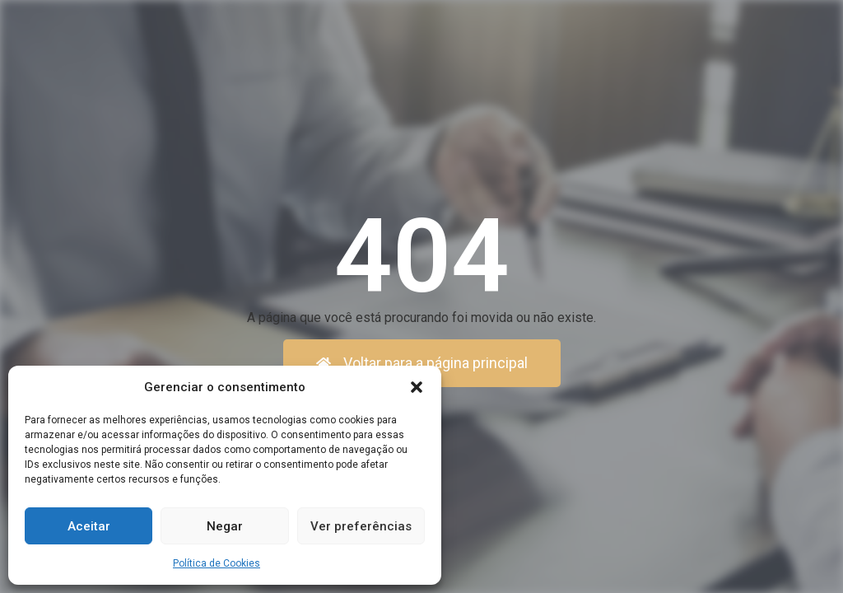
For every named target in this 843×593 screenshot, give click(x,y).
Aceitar (89, 526)
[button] (416, 387)
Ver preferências (361, 526)
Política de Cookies (216, 563)
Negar (225, 526)
